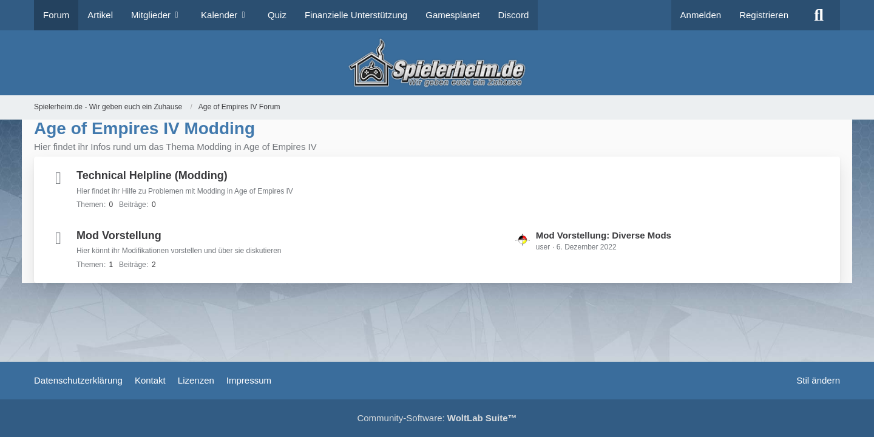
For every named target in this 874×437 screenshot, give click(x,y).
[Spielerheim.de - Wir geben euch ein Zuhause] (437, 62)
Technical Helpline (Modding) (152, 175)
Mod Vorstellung (118, 235)
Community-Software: (437, 418)
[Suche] (819, 15)
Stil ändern (818, 380)
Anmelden (701, 15)
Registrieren (763, 15)
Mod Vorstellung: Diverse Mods (603, 235)
